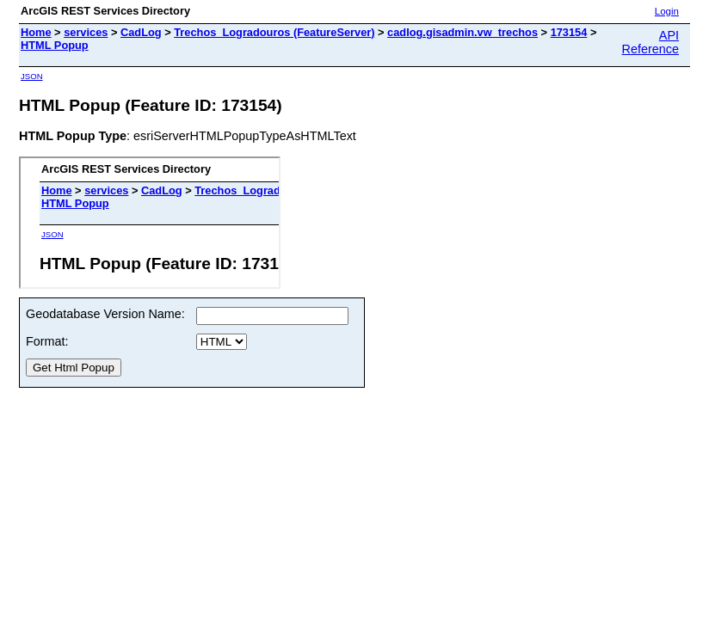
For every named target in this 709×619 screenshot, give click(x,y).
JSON (32, 76)
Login (667, 11)
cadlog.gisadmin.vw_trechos (462, 32)
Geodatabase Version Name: (105, 314)
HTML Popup (55, 45)
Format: (47, 341)
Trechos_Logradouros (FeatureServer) (274, 32)
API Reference (650, 42)
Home (36, 32)
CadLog (141, 32)
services (86, 32)
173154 (569, 32)
